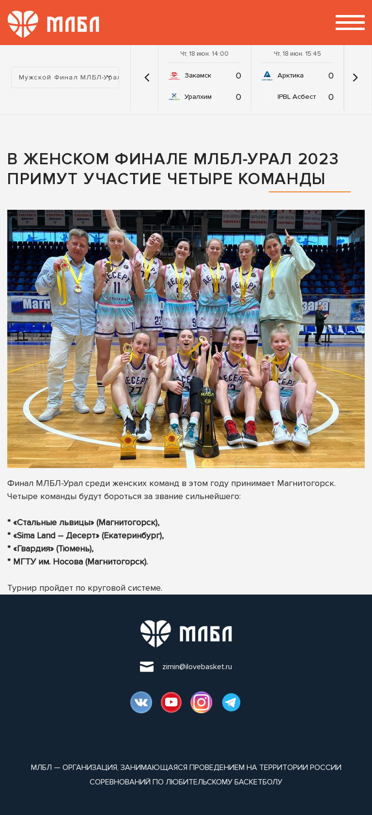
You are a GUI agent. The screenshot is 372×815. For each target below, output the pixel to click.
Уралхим (198, 97)
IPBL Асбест (297, 97)
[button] (146, 77)
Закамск (198, 75)
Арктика (291, 75)
